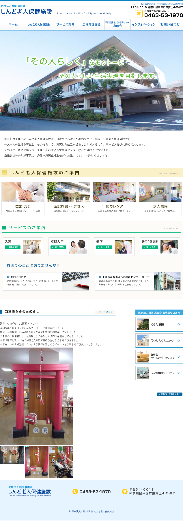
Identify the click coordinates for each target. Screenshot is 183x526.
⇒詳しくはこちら (96, 156)
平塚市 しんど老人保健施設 (13, 24)
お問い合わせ (170, 24)
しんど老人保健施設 (39, 24)
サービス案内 (65, 24)
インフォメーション (144, 24)
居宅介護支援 (91, 24)
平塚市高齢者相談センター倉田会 (117, 24)
